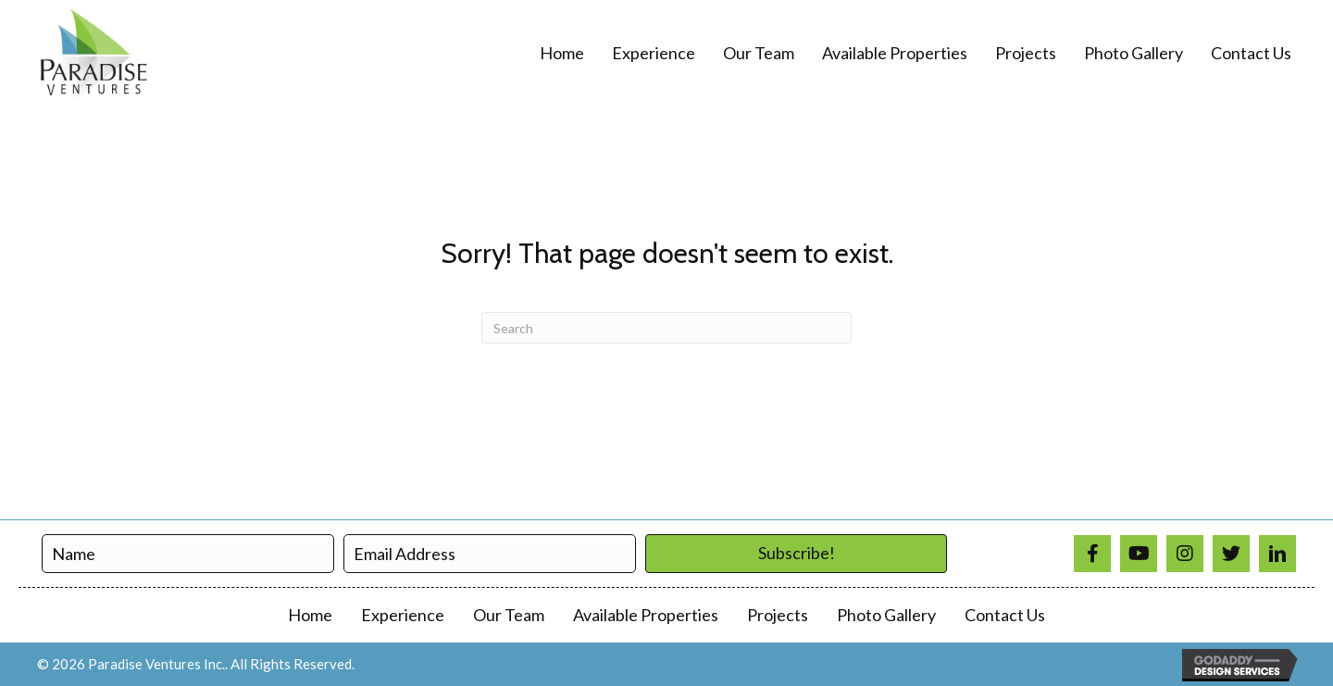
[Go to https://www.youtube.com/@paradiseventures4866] (1138, 553)
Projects (777, 615)
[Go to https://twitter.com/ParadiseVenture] (1231, 553)
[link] (562, 53)
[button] (796, 553)
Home (310, 615)
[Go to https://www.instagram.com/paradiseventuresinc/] (1184, 553)
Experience (402, 615)
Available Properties (645, 615)
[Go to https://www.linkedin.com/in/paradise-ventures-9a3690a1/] (1277, 553)
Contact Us (1005, 615)
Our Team (508, 615)
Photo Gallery (886, 615)
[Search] (666, 327)
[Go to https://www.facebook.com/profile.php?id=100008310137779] (1092, 553)
